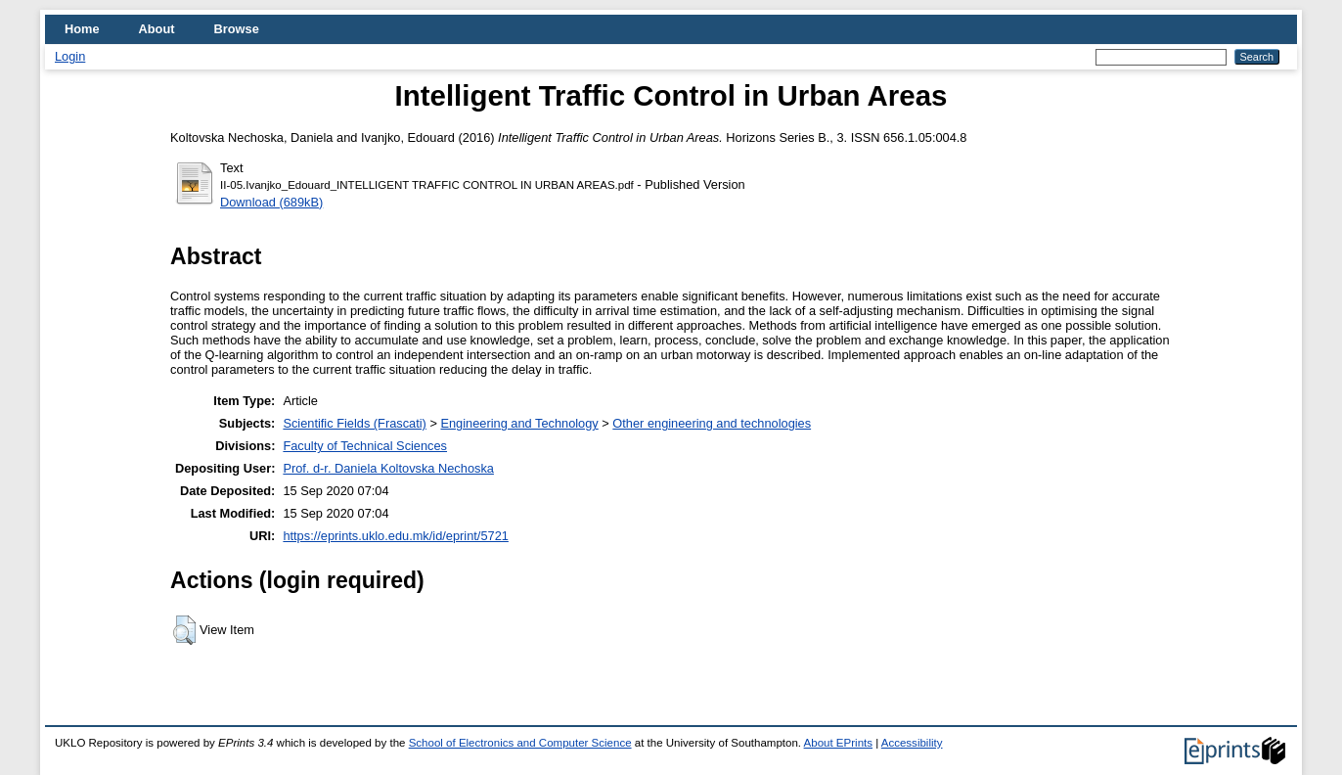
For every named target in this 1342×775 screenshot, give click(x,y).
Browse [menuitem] (236, 29)
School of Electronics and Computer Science (520, 743)
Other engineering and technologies (711, 423)
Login (70, 56)
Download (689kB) (271, 202)
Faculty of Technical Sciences (365, 445)
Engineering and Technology (519, 423)
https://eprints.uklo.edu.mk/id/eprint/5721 (395, 535)
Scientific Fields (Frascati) (354, 423)
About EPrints (838, 743)
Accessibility (912, 743)
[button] (184, 630)
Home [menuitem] (82, 29)
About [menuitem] (157, 29)
